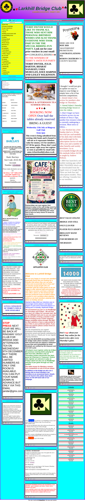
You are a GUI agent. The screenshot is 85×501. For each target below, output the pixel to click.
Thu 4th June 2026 (71, 454)
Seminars (4, 46)
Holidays (4, 37)
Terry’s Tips (5, 29)
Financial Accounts (6, 51)
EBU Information (6, 62)
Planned (4, 68)
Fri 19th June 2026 (71, 433)
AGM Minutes (5, 50)
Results (4, 31)
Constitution (5, 48)
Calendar (4, 59)
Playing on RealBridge (7, 26)
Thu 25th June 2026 (71, 429)
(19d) (14, 314)
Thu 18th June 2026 (71, 437)
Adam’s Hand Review (7, 28)
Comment (11, 188)
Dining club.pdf (6, 39)
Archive (4, 70)
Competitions (5, 61)
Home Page (5, 24)
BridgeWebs (5, 73)
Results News (5, 44)
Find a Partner (5, 42)
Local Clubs (5, 55)
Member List (5, 40)
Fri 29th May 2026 (71, 458)
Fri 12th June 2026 (71, 441)
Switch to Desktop (12, 76)
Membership (5, 66)
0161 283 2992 (30, 327)
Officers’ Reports (6, 53)
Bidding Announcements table (9, 33)
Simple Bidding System (7, 35)
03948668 (16, 165)
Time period (37, 235)
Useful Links (5, 64)
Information (5, 57)
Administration (6, 72)
